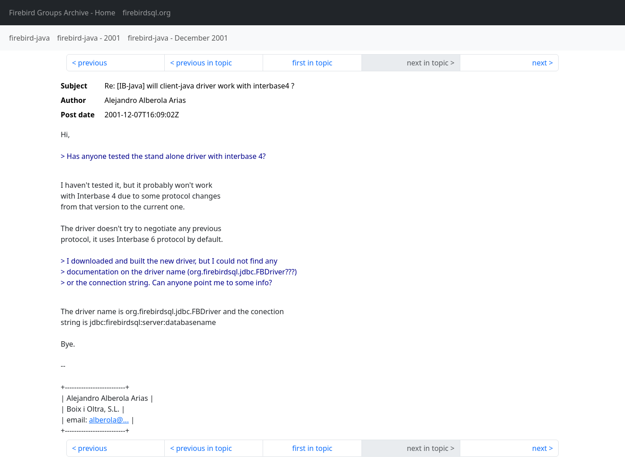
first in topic (312, 63)
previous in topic (204, 63)
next (539, 63)
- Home (62, 13)
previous (92, 63)
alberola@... (109, 420)
